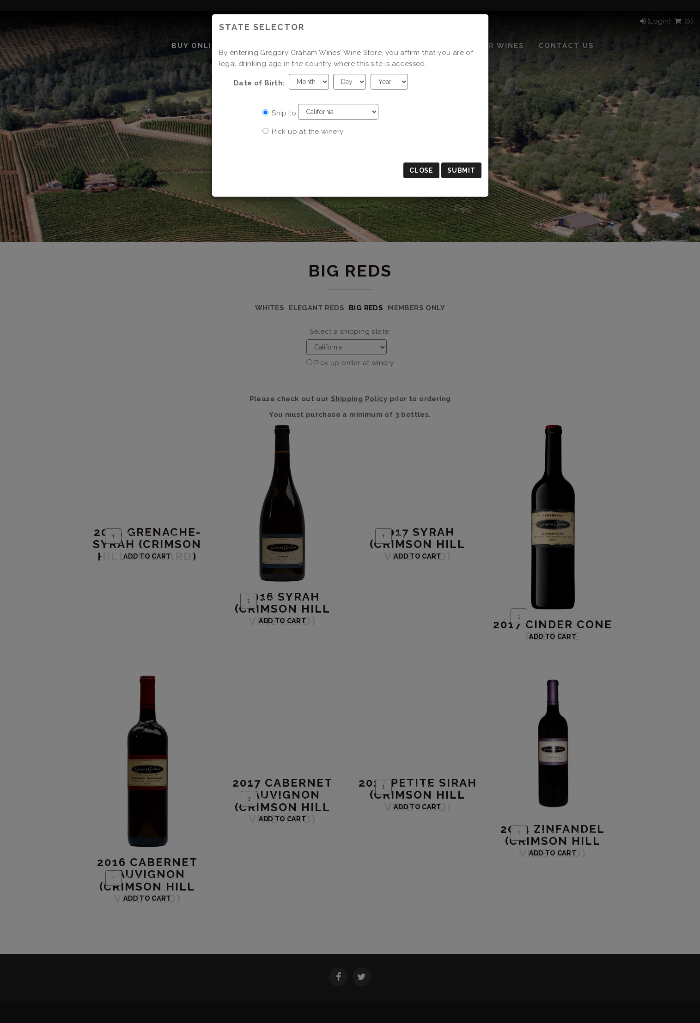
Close (421, 170)
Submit (461, 170)
